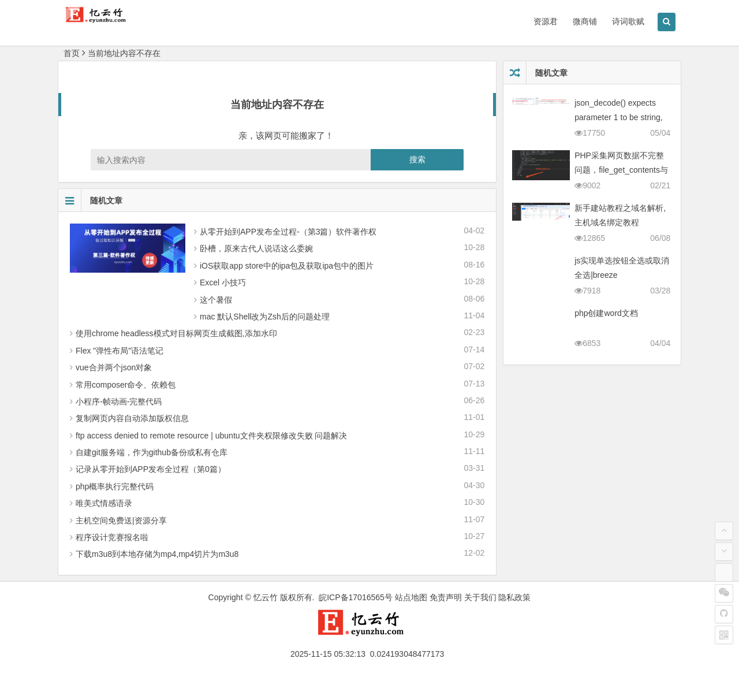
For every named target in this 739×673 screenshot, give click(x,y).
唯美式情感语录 (104, 503)
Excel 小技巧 (223, 282)
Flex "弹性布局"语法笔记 (119, 350)
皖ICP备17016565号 (356, 597)
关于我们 (480, 597)
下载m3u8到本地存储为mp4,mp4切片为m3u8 (157, 554)
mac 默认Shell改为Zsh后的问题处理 (265, 316)
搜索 (417, 159)
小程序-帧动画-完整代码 (119, 401)
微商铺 (585, 21)
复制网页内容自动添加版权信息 (132, 418)
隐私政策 (514, 597)
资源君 (545, 21)
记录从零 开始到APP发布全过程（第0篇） (151, 469)
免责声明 (446, 597)
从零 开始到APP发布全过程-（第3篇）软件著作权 (288, 231)
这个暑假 (216, 299)
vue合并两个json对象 (114, 367)
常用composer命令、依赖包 (126, 384)
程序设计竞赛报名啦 (112, 537)
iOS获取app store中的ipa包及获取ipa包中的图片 (287, 265)
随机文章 (90, 200)
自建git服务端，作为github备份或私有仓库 (151, 452)
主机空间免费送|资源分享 (121, 520)
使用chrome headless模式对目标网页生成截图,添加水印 (176, 333)
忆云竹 (265, 597)
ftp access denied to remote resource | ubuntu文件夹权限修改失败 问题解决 (211, 435)
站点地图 (411, 597)
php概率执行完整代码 (115, 486)
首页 (72, 53)
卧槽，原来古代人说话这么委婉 (256, 248)
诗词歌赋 (628, 21)
